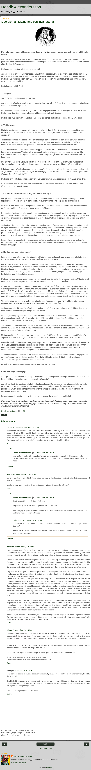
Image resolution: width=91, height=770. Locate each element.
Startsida (45, 744)
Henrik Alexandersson (21, 7)
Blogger (49, 767)
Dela (3, 415)
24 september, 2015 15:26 (44, 498)
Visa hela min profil (18, 763)
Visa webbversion (45, 748)
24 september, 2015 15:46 (25, 547)
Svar (11, 448)
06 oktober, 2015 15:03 (23, 670)
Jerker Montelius (13, 427)
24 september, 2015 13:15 (44, 453)
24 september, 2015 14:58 (26, 474)
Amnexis (10, 547)
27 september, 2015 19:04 (22, 630)
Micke (9, 630)
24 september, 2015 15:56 (32, 520)
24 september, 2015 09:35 (31, 427)
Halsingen (11, 474)
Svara (9, 444)
